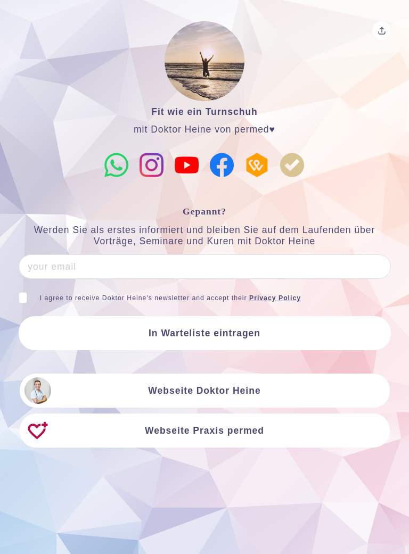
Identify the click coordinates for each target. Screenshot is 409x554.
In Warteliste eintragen (204, 333)
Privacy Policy (275, 298)
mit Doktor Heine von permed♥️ (204, 129)
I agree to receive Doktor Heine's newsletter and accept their (170, 298)
